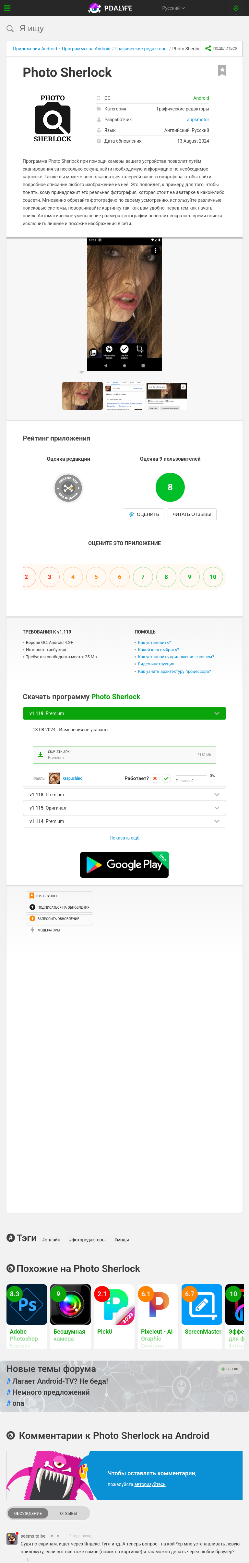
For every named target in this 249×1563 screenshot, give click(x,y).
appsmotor (198, 119)
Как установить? (154, 642)
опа (15, 1403)
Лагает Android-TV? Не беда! (57, 1381)
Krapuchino (72, 778)
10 (213, 576)
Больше (230, 1369)
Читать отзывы (192, 514)
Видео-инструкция (156, 663)
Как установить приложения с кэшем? (176, 656)
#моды (121, 1239)
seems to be (33, 1536)
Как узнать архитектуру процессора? (174, 671)
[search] (112, 28)
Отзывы (68, 1513)
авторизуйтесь (149, 1484)
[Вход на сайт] (236, 8)
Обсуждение (28, 1513)
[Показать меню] (7, 8)
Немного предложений (48, 1392)
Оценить (144, 514)
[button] (236, 243)
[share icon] (221, 49)
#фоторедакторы (87, 1239)
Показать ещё (124, 837)
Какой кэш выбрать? (158, 649)
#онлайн (51, 1239)
